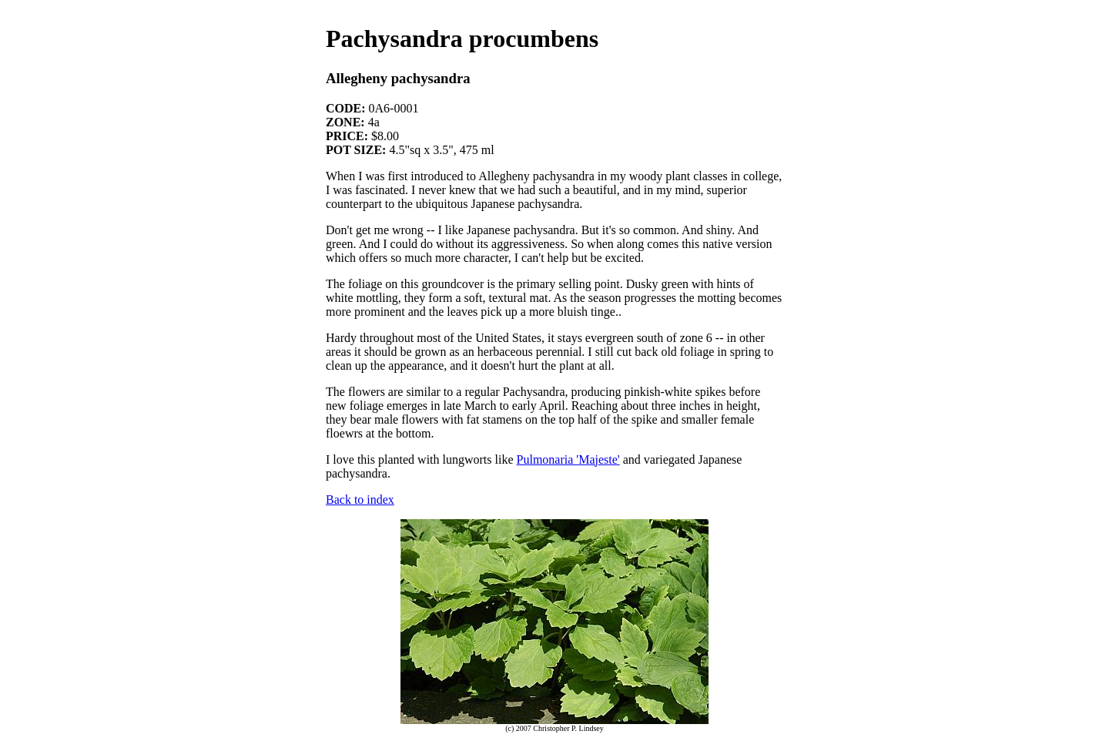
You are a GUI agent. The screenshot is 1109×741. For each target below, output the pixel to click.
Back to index (360, 499)
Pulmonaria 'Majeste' (568, 459)
